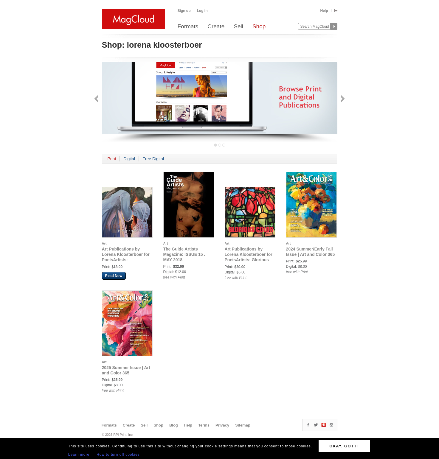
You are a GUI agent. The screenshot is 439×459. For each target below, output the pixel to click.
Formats (188, 26)
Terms (204, 425)
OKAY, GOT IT (344, 446)
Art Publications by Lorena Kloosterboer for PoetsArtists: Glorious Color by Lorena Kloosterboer (248, 260)
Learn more (78, 454)
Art (104, 243)
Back (97, 99)
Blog (173, 425)
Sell (238, 26)
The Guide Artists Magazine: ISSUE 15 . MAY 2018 (184, 254)
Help (324, 11)
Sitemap (242, 425)
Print (112, 158)
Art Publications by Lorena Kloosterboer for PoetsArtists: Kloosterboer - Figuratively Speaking (126, 260)
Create (215, 26)
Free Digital (153, 158)
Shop (259, 26)
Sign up (184, 11)
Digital (129, 158)
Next (342, 99)
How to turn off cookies (118, 454)
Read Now (113, 276)
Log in (202, 11)
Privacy (222, 425)
